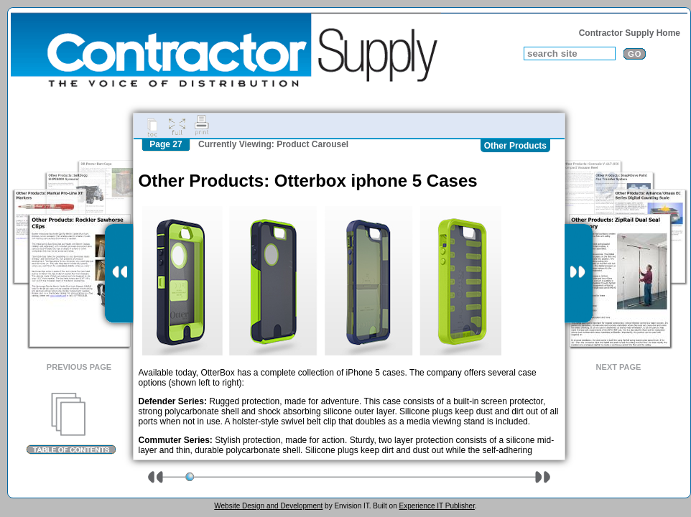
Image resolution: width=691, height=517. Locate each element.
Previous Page (79, 367)
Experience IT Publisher (436, 506)
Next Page (618, 367)
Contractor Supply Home (629, 33)
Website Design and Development (268, 506)
